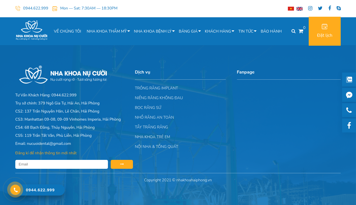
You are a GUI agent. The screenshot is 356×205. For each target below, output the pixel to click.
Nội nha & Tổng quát (156, 146)
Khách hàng (218, 31)
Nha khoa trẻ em (152, 137)
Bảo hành (271, 31)
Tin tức (245, 31)
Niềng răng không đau (159, 98)
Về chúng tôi (67, 31)
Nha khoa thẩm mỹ (107, 31)
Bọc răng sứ (148, 107)
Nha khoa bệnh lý (153, 31)
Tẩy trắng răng (151, 127)
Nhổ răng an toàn (154, 117)
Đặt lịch (324, 31)
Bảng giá (188, 31)
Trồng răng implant (156, 88)
